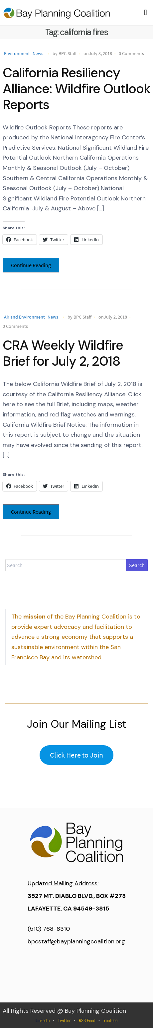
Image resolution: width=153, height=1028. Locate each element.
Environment (17, 53)
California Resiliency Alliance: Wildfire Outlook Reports (76, 88)
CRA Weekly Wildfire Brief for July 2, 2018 (63, 353)
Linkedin (43, 1020)
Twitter (64, 1020)
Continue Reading (31, 265)
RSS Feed (87, 1020)
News (38, 53)
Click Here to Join (76, 755)
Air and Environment (24, 317)
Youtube (110, 1020)
